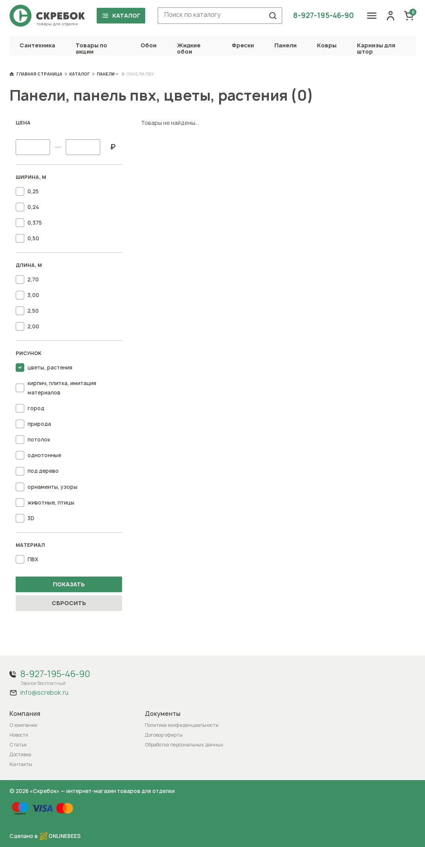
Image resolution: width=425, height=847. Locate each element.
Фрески (243, 45)
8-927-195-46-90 (323, 15)
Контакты (20, 764)
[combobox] (220, 15)
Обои (148, 45)
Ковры (327, 45)
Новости (18, 735)
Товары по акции (91, 48)
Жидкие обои (188, 48)
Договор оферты (164, 735)
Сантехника (37, 45)
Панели (285, 45)
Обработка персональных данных (184, 744)
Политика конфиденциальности (181, 725)
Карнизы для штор (376, 48)
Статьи (18, 744)
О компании (23, 725)
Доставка (20, 754)
